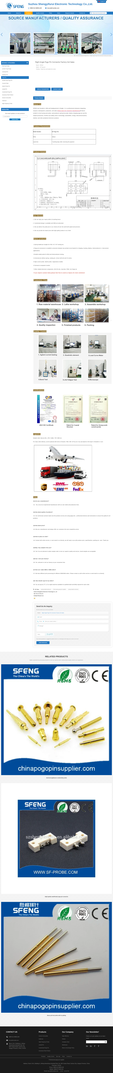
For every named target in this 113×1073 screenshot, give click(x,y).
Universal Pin (5, 71)
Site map (58, 1056)
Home (9, 13)
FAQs (50, 13)
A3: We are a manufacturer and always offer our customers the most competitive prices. (56, 529)
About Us (18, 13)
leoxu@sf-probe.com (53, 8)
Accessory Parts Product (7, 94)
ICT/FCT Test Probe (6, 68)
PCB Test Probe (5, 66)
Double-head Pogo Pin (7, 80)
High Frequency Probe (7, 103)
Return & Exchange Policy (68, 1047)
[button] (55, 52)
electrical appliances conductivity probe (56, 777)
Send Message (43, 642)
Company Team (66, 1041)
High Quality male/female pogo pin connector (56, 896)
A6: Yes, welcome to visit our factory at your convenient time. (49, 562)
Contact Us (82, 13)
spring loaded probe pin (46, 589)
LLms (61, 1071)
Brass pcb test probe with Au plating (56, 1015)
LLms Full (66, 1071)
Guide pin (4, 100)
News (58, 13)
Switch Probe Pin (6, 86)
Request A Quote (69, 13)
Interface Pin (5, 74)
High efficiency (65, 1036)
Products (28, 13)
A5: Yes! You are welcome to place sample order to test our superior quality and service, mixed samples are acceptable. (64, 551)
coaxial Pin (4, 89)
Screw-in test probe (6, 97)
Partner (63, 1039)
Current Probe (5, 83)
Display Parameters (43, 89)
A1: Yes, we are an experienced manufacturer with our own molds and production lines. (56, 504)
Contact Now (57, 89)
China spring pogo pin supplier (59, 589)
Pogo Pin (86, 55)
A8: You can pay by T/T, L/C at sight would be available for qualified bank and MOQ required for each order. (61, 584)
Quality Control (40, 13)
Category (81, 55)
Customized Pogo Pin (7, 92)
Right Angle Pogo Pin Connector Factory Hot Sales (52, 612)
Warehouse (64, 1044)
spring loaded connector (73, 589)
